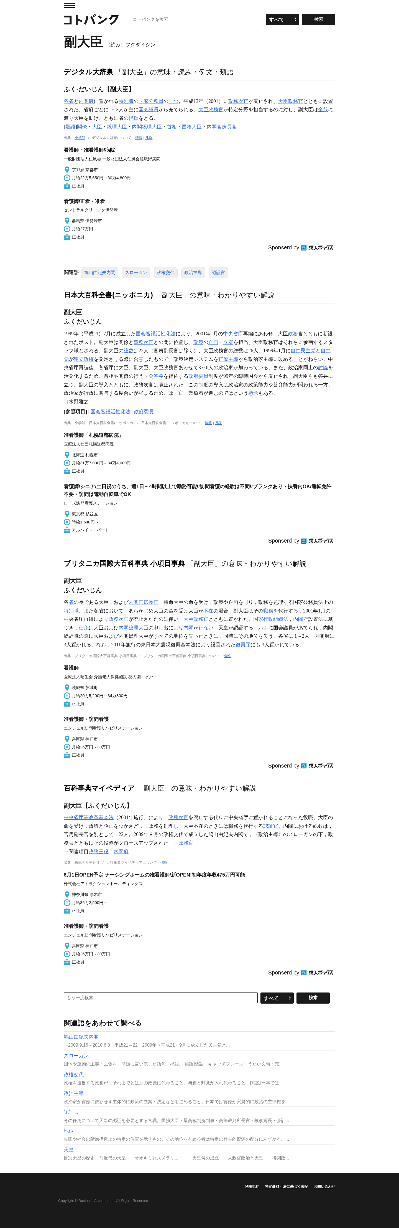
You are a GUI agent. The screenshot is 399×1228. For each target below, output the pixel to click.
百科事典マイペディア (99, 788)
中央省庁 (233, 333)
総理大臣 (117, 127)
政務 (293, 333)
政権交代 (166, 272)
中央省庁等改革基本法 (89, 817)
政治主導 (193, 272)
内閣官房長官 (222, 127)
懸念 (253, 393)
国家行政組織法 (270, 619)
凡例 (148, 138)
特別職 (126, 101)
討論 (323, 367)
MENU (69, 5)
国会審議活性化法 (156, 333)
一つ (173, 101)
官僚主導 (228, 359)
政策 (198, 342)
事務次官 (144, 342)
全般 (323, 109)
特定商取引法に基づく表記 (286, 1186)
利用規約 (252, 1186)
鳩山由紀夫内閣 (99, 272)
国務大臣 (192, 127)
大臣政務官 (290, 101)
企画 (213, 342)
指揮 (134, 118)
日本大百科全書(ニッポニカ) (108, 295)
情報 (138, 138)
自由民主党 (303, 350)
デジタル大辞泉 (88, 72)
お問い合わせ (324, 1186)
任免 (84, 628)
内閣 (188, 628)
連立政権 (84, 359)
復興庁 (243, 644)
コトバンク (91, 19)
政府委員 (198, 376)
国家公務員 (151, 101)
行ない (205, 628)
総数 (129, 350)
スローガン (136, 272)
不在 (208, 611)
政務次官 (238, 101)
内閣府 (86, 101)
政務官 (215, 109)
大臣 (203, 109)
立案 (228, 342)
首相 (172, 127)
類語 (70, 127)
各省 (69, 101)
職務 (268, 611)
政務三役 (99, 851)
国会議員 (148, 109)
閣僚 (82, 127)
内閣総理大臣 (147, 127)
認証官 (218, 272)
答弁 (158, 376)
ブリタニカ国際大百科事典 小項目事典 (124, 563)
